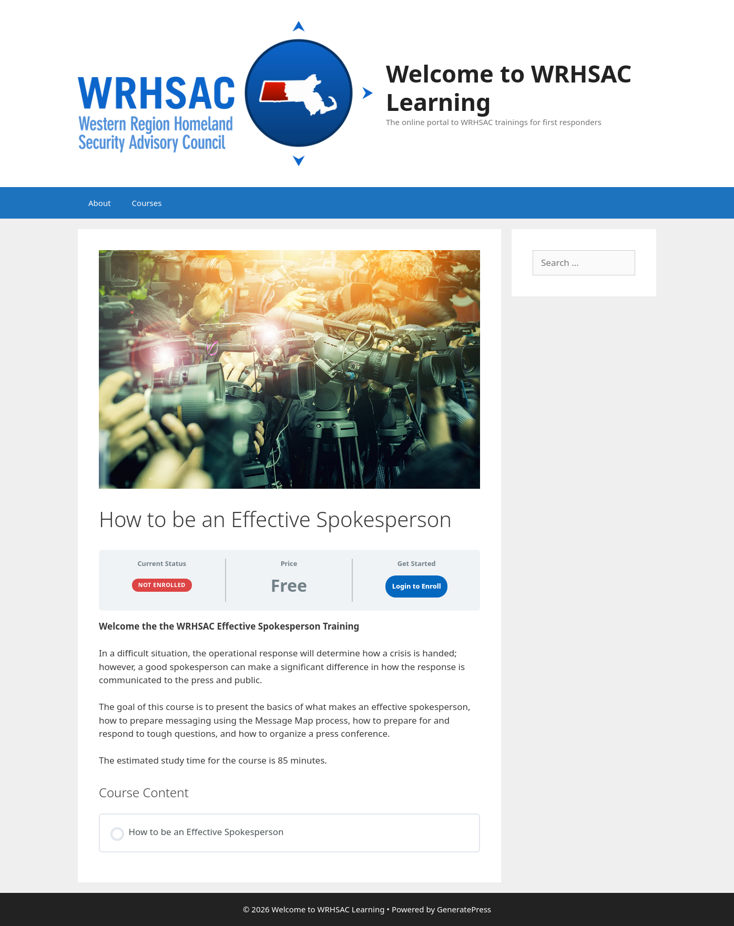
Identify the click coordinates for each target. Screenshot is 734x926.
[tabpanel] (289, 693)
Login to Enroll (416, 586)
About (99, 203)
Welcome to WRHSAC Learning (508, 87)
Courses (147, 203)
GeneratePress (464, 909)
